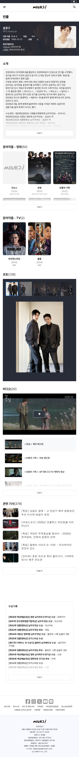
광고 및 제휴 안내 (28, 706)
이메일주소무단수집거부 (22, 710)
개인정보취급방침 (52, 706)
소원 (59, 654)
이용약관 (37, 710)
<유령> (6, 50)
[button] (70, 290)
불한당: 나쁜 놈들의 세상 (58, 634)
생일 (47, 630)
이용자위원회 (60, 710)
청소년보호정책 (66, 706)
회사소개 (16, 706)
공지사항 (7, 706)
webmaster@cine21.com (42, 749)
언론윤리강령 (48, 710)
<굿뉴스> (6, 47)
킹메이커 (61, 617)
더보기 (39, 133)
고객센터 (40, 706)
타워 (53, 658)
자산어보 (58, 621)
